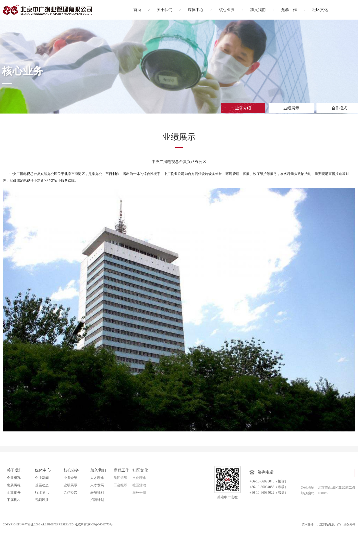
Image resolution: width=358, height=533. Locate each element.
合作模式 (317, 108)
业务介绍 (233, 108)
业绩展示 (276, 108)
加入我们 (258, 10)
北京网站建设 (326, 524)
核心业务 (227, 10)
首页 (137, 10)
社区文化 (320, 10)
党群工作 (289, 10)
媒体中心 (195, 10)
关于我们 (164, 10)
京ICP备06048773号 (100, 524)
